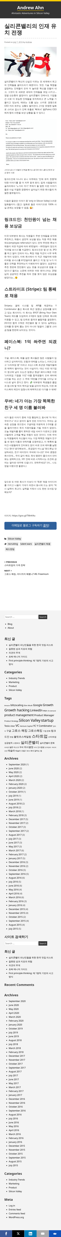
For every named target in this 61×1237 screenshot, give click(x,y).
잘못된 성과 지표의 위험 (20, 648)
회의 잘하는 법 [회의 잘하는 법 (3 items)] (36, 751)
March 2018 (15, 811)
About (11, 627)
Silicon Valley (14, 538)
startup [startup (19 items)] (47, 720)
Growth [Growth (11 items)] (48, 705)
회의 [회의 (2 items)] (28, 751)
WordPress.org (16, 1217)
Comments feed (17, 1213)
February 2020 (16, 784)
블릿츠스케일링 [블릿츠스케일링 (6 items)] (22, 736)
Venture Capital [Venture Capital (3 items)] (26, 726)
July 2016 (13, 881)
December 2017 (17, 819)
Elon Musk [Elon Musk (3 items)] (28, 705)
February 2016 (16, 901)
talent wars (26, 543)
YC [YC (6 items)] (34, 725)
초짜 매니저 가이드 (18, 656)
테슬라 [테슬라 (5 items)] (11, 750)
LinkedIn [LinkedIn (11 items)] (36, 710)
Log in (12, 1205)
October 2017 (16, 826)
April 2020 (14, 776)
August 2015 (15, 924)
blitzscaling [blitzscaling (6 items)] (17, 705)
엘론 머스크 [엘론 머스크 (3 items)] (14, 747)
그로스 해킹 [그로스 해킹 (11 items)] (19, 730)
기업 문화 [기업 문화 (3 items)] (46, 731)
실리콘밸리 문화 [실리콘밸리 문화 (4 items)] (47, 743)
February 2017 (16, 854)
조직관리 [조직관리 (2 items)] (48, 747)
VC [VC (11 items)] (17, 725)
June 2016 (14, 885)
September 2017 (17, 830)
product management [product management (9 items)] (19, 715)
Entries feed (15, 1209)
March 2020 (15, 780)
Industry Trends (17, 678)
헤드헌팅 (10, 549)
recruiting (13, 543)
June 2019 (14, 799)
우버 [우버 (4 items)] (21, 747)
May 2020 (14, 772)
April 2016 (14, 893)
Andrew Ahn (30, 7)
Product (13, 686)
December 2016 (17, 862)
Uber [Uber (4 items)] (12, 726)
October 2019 (16, 791)
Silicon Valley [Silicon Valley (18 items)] (29, 720)
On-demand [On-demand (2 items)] (52, 711)
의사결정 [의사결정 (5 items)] (28, 747)
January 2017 (15, 858)
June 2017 (14, 842)
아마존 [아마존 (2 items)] (6, 747)
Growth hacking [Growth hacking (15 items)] (16, 710)
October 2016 (16, 870)
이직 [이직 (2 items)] (35, 747)
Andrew (29, 42)
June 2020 (14, 768)
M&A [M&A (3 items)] (45, 710)
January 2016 (15, 905)
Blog (10, 624)
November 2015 (17, 912)
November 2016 (17, 866)
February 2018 (16, 815)
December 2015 (17, 909)
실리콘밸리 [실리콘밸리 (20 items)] (30, 742)
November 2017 (17, 823)
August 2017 (15, 834)
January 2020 (15, 787)
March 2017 (15, 850)
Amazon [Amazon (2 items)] (7, 705)
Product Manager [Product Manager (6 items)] (44, 715)
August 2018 (15, 803)
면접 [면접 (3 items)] (11, 737)
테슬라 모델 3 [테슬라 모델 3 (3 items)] (20, 751)
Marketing (14, 682)
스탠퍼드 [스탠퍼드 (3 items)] (16, 743)
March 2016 (15, 897)
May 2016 (14, 889)
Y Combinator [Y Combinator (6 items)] (44, 725)
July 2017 (13, 838)
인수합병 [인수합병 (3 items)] (40, 747)
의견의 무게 (14, 652)
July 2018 (13, 807)
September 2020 (17, 764)
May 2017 (14, 846)
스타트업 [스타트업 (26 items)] (40, 736)
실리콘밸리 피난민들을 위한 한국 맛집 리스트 (31, 644)
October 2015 (16, 916)
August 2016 (15, 877)
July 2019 (13, 795)
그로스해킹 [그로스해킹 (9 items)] (35, 730)
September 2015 (17, 920)
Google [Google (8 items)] (37, 705)
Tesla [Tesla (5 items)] (7, 725)
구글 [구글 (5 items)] (8, 730)
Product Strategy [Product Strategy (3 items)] (11, 721)
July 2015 (13, 928)
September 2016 (17, 873)
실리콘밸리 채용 (42, 543)
